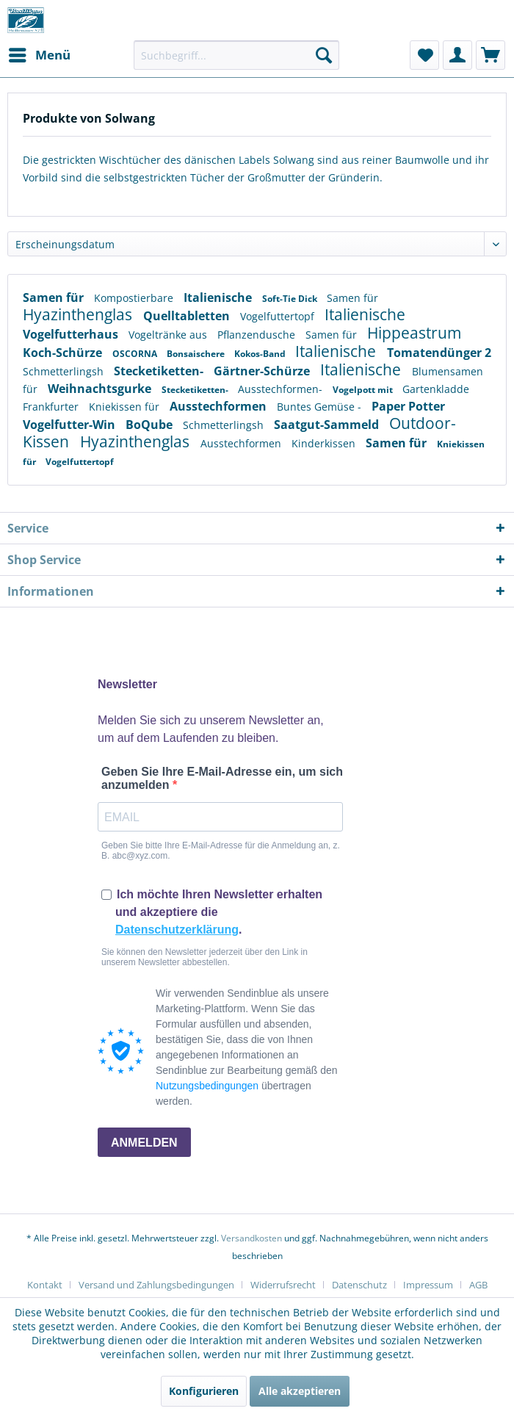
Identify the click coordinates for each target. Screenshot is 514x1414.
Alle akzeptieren (299, 1391)
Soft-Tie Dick (290, 298)
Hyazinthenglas (79, 314)
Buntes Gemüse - (320, 407)
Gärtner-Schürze (263, 371)
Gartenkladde (435, 389)
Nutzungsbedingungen (207, 1086)
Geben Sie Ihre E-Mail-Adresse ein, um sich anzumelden (222, 778)
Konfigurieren (204, 1391)
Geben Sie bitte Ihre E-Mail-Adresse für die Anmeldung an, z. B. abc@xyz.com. (220, 850)
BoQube (150, 424)
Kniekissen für (125, 407)
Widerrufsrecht (283, 1284)
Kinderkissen (325, 443)
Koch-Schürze (64, 353)
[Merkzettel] (424, 55)
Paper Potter (408, 406)
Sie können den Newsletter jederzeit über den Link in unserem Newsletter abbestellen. (204, 957)
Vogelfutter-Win (70, 424)
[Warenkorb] (490, 55)
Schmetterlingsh (64, 371)
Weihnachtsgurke (101, 388)
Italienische (219, 297)
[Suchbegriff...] (236, 55)
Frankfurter (52, 407)
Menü (39, 53)
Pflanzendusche (257, 335)
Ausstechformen (219, 406)
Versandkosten (251, 1238)
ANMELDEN (144, 1142)
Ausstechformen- (281, 389)
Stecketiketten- (160, 371)
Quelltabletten (188, 316)
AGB (478, 1284)
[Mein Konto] (457, 55)
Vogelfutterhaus (72, 334)
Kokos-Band (261, 353)
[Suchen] (323, 55)
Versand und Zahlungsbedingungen (156, 1284)
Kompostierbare (135, 298)
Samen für (55, 297)
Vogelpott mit (364, 389)
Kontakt (44, 1284)
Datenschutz (359, 1284)
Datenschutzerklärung (177, 929)
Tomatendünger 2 (439, 353)
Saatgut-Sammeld (328, 424)
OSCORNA (135, 353)
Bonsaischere (197, 353)
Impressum (428, 1284)
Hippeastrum (414, 332)
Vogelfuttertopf (278, 316)
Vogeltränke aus (169, 335)
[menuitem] (39, 55)
